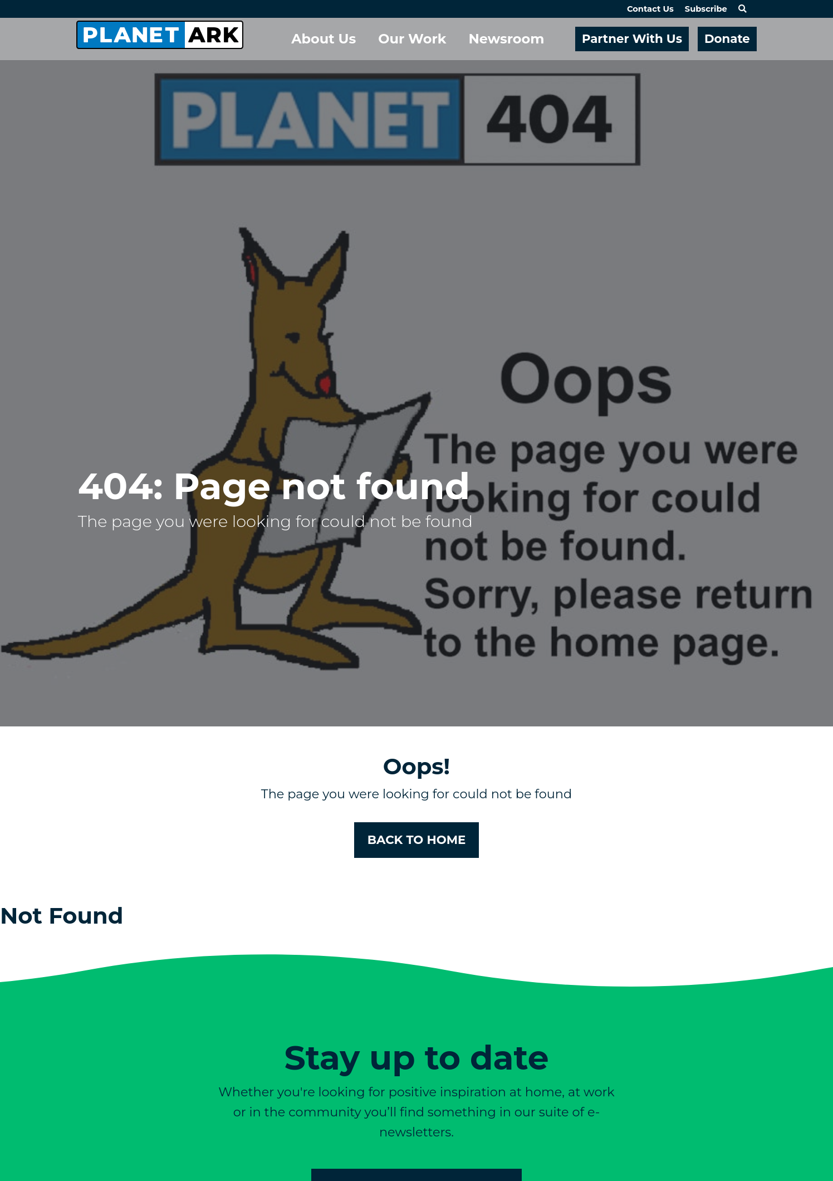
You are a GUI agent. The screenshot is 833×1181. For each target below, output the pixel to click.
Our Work (412, 39)
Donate (727, 38)
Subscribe (706, 9)
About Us (323, 39)
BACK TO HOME (416, 839)
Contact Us (650, 9)
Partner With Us (632, 38)
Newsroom (506, 39)
